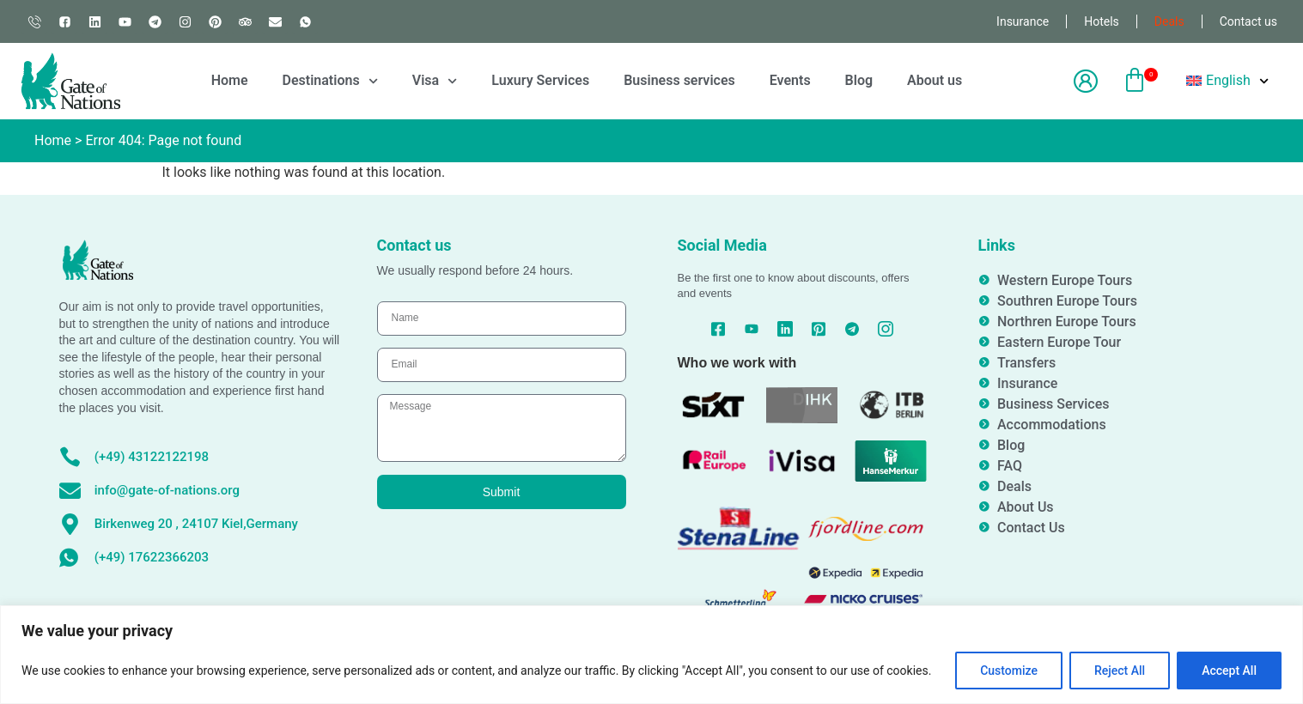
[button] (1134, 81)
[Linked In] (785, 329)
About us (934, 80)
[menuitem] (1227, 80)
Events (790, 80)
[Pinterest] (818, 329)
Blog (859, 80)
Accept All (1229, 670)
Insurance (1022, 21)
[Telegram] (852, 329)
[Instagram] (885, 329)
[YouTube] (752, 329)
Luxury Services (540, 80)
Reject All (1119, 670)
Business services (679, 80)
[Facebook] (718, 329)
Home (229, 80)
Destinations (330, 81)
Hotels (1101, 21)
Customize (1009, 670)
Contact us (1248, 21)
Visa (435, 81)
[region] (651, 654)
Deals (1169, 21)
